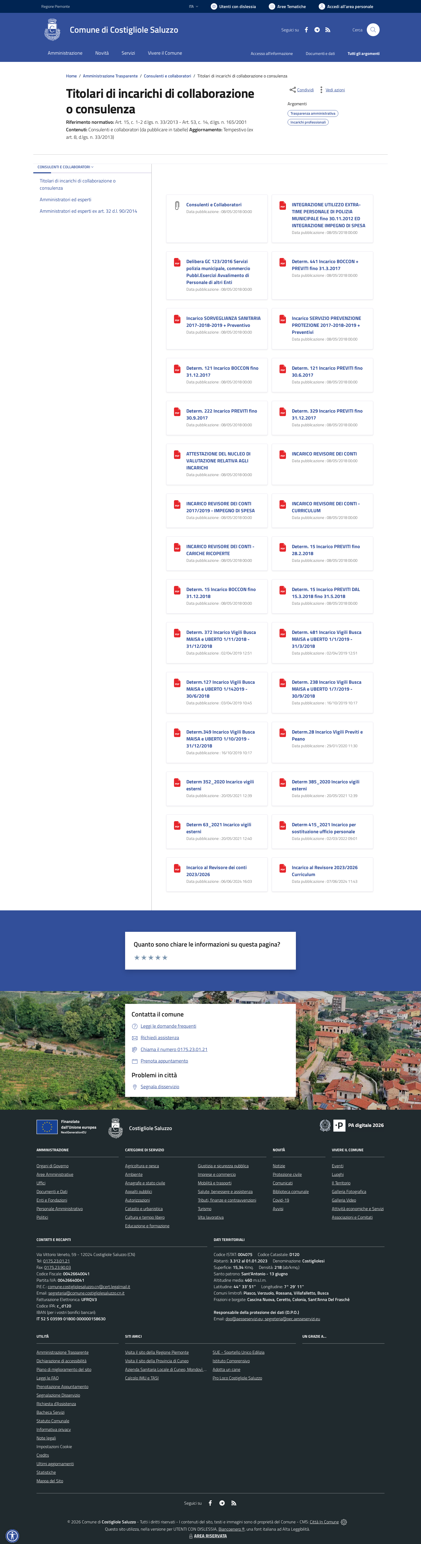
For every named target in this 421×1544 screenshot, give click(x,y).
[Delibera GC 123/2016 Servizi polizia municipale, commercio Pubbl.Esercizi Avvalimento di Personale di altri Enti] (177, 262)
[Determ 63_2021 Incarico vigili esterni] (177, 825)
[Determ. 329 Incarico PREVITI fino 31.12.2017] (282, 411)
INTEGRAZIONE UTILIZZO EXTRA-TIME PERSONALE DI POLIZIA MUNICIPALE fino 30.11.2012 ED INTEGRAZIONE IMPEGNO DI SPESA (328, 215)
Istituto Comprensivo (231, 1361)
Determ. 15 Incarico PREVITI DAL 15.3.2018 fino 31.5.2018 (326, 593)
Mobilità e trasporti (214, 1183)
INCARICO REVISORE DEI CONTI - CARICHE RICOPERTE (220, 550)
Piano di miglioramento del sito (64, 1369)
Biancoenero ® (232, 1529)
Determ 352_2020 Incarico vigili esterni (220, 785)
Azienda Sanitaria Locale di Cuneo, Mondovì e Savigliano (175, 1369)
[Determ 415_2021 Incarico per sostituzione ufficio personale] (282, 825)
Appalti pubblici (138, 1191)
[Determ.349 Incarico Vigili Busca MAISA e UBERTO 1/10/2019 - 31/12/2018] (177, 732)
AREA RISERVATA (207, 1535)
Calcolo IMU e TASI (142, 1378)
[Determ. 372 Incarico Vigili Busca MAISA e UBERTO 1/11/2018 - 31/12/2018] (177, 632)
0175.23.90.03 (57, 1267)
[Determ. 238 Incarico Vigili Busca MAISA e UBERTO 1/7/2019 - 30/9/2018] (282, 682)
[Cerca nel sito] (373, 29)
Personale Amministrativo (60, 1208)
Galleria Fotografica (349, 1191)
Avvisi (278, 1208)
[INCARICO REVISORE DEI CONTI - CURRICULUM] (282, 504)
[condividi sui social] (301, 89)
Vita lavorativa (211, 1217)
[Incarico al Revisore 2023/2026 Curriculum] (282, 868)
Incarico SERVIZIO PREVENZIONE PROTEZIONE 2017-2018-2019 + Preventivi (326, 325)
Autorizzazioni (137, 1200)
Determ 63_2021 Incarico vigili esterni (218, 828)
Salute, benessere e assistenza (225, 1191)
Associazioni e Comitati (352, 1217)
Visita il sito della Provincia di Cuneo (156, 1361)
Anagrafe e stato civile (145, 1183)
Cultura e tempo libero (145, 1217)
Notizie (279, 1165)
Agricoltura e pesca (142, 1165)
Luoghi (338, 1174)
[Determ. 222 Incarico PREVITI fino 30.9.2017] (177, 411)
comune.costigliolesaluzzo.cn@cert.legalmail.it (89, 1286)
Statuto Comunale (53, 1421)
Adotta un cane (226, 1369)
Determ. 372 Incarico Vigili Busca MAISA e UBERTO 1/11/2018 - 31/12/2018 (221, 639)
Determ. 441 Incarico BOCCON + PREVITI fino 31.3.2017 (325, 265)
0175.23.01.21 (56, 1261)
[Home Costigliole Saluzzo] (109, 30)
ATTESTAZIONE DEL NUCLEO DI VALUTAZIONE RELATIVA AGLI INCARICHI (218, 460)
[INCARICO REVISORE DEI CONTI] (282, 454)
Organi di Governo (52, 1165)
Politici (42, 1217)
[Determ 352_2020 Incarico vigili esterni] (177, 782)
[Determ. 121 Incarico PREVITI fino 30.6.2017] (282, 368)
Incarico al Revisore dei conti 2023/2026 (216, 871)
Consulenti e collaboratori (167, 76)
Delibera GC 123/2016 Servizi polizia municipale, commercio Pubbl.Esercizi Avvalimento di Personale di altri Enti (218, 272)
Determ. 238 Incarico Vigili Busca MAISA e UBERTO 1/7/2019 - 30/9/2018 (326, 689)
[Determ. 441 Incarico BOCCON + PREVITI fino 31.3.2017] (282, 262)
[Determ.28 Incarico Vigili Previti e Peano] (282, 732)
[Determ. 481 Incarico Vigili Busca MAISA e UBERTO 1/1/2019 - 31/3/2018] (282, 632)
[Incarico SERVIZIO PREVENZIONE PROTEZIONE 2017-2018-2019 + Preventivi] (282, 318)
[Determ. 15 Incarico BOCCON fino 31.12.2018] (177, 589)
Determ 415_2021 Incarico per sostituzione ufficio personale (324, 828)
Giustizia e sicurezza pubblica (223, 1165)
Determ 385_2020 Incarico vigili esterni (326, 785)
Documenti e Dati (52, 1191)
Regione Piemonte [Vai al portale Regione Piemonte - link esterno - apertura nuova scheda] (55, 6)
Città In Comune (324, 1522)
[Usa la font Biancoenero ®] (233, 6)
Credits (43, 1455)
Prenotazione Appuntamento (62, 1386)
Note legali (46, 1438)
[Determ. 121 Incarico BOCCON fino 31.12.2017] (177, 368)
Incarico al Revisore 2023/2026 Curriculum (325, 871)
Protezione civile (287, 1174)
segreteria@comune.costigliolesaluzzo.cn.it (86, 1293)
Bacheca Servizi (50, 1412)
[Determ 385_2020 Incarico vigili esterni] (282, 782)
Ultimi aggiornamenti (55, 1463)
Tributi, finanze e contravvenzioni (227, 1200)
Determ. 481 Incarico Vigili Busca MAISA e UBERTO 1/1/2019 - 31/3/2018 (326, 639)
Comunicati (283, 1183)
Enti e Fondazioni (52, 1200)
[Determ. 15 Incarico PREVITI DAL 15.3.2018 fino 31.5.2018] (282, 589)
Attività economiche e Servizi (358, 1208)
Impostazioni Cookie (54, 1446)
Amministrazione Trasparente (110, 76)
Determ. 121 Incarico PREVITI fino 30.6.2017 (327, 371)
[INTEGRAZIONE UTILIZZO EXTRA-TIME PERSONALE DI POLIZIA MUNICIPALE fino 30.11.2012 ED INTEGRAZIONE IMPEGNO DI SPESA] (282, 205)
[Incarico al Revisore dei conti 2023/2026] (177, 868)
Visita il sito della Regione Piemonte (157, 1352)
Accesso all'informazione (272, 53)
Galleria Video (344, 1200)
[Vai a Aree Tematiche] (287, 6)
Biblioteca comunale (291, 1191)
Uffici (41, 1183)
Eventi (337, 1165)
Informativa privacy (54, 1429)
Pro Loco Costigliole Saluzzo (237, 1378)
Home (71, 76)
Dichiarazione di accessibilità (61, 1361)
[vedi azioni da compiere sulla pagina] (331, 89)
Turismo (204, 1208)
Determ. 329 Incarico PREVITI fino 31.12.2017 (327, 414)
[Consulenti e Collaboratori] (177, 205)
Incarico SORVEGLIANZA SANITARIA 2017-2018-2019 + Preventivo (223, 322)
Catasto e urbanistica (144, 1208)
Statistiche (46, 1472)
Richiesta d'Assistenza (56, 1403)
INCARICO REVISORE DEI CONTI (324, 453)
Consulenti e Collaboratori (214, 204)
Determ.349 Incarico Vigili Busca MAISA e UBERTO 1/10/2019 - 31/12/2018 (220, 738)
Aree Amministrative (55, 1174)
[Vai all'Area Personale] (346, 6)
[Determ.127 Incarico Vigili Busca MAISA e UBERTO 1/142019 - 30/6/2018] (177, 682)
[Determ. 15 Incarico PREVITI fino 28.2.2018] (282, 547)
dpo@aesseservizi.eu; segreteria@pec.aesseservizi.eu (273, 1318)
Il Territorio (341, 1183)
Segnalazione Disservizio (58, 1395)
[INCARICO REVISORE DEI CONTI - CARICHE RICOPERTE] (177, 547)
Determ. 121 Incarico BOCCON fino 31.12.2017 (222, 371)
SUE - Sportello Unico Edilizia (238, 1352)
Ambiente (134, 1174)
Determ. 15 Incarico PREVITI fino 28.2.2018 (326, 550)
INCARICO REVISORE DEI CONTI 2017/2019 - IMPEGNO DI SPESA (220, 507)
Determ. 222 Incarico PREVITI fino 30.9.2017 (221, 414)
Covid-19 (281, 1200)
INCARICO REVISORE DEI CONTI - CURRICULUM (326, 507)
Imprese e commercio (217, 1174)
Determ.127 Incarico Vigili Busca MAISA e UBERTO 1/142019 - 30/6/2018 (220, 689)
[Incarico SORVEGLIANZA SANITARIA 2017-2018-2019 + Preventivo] (177, 318)
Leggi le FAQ (48, 1378)
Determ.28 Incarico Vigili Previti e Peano (327, 735)
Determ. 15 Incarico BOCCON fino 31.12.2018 (221, 593)
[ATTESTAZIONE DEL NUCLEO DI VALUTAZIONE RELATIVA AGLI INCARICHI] (177, 454)
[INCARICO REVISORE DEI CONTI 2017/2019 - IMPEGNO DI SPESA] (177, 504)
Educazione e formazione (147, 1226)
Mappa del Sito (50, 1481)
